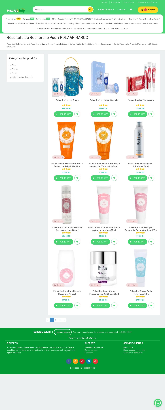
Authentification (106, 9)
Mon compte (129, 2)
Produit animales (149, 23)
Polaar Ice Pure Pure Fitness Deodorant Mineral (67, 292)
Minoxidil (11, 23)
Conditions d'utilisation (93, 347)
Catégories (43, 19)
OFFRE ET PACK (35, 23)
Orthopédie (73, 23)
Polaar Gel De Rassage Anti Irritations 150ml (141, 164)
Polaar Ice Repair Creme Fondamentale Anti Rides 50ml (104, 292)
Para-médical (87, 23)
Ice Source (13, 69)
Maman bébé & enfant (148, 19)
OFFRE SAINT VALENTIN (55, 23)
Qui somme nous (91, 350)
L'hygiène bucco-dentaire (125, 19)
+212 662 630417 (63, 332)
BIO (53, 19)
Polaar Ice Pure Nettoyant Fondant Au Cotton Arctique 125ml (141, 228)
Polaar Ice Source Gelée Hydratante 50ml (141, 292)
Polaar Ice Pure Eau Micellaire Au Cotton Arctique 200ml (67, 228)
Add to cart (63, 114)
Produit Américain (113, 23)
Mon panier (115, 2)
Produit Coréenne (131, 23)
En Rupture (58, 94)
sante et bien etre (118, 28)
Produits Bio (42, 28)
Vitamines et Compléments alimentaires (90, 28)
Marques (28, 19)
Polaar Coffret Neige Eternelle (104, 100)
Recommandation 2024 (61, 28)
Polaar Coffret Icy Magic (67, 100)
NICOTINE (22, 23)
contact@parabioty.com (85, 338)
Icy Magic (12, 73)
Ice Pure (12, 65)
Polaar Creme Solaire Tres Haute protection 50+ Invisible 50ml (104, 164)
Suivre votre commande (147, 2)
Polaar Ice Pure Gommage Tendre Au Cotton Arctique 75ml (104, 228)
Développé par (76, 368)
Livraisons (88, 352)
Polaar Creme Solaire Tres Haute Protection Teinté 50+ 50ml (67, 164)
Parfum (99, 23)
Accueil (104, 2)
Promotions (13, 19)
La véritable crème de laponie (21, 77)
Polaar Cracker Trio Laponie (141, 100)
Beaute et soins (64, 19)
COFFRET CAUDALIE (82, 19)
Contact (122, 9)
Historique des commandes (134, 350)
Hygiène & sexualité (102, 19)
